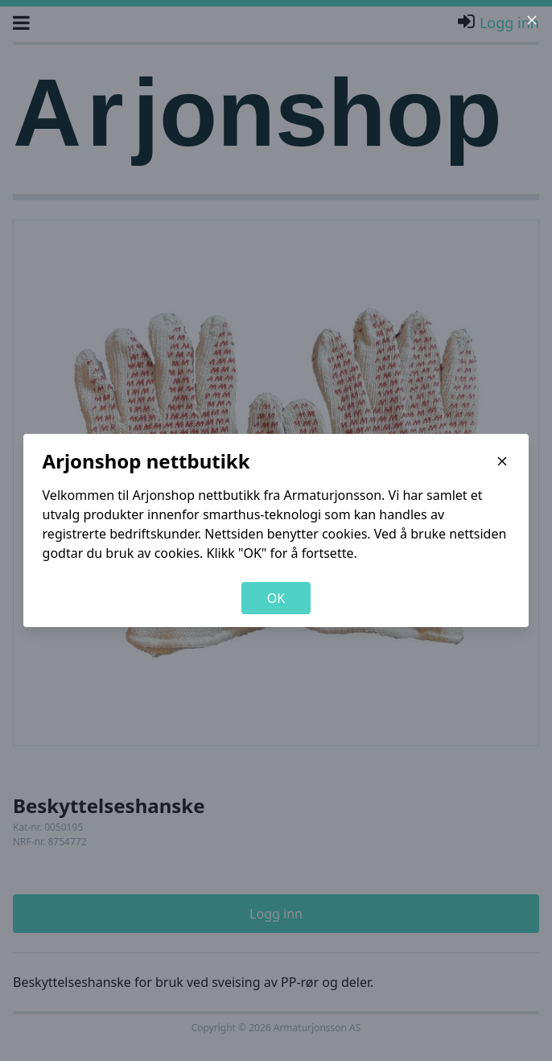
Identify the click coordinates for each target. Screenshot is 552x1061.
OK (276, 598)
